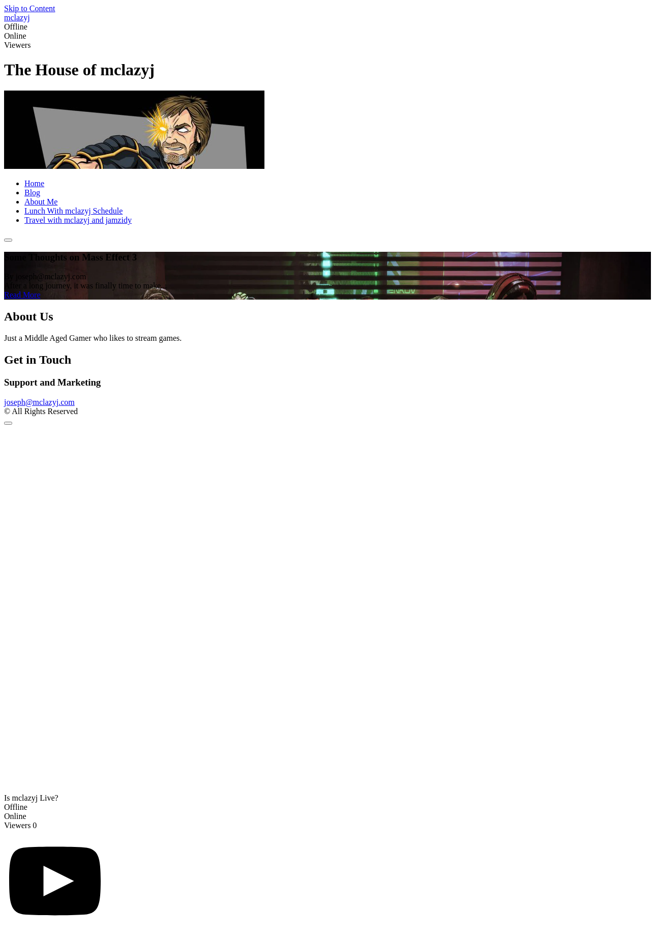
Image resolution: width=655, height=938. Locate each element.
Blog (32, 192)
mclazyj (17, 17)
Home (34, 183)
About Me (40, 201)
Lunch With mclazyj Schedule (73, 211)
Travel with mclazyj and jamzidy (78, 220)
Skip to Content (29, 8)
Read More (22, 294)
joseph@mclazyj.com (39, 402)
